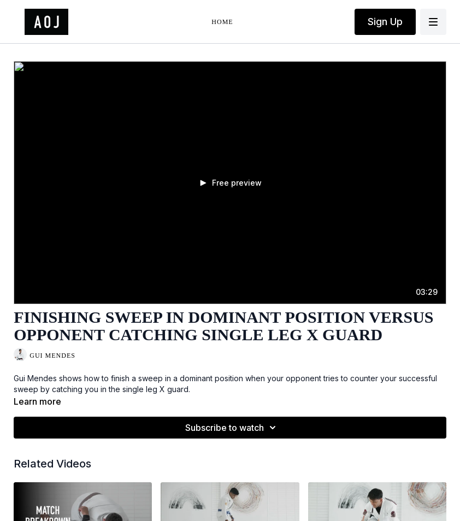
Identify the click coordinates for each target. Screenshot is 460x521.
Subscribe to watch (232, 427)
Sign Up (385, 21)
